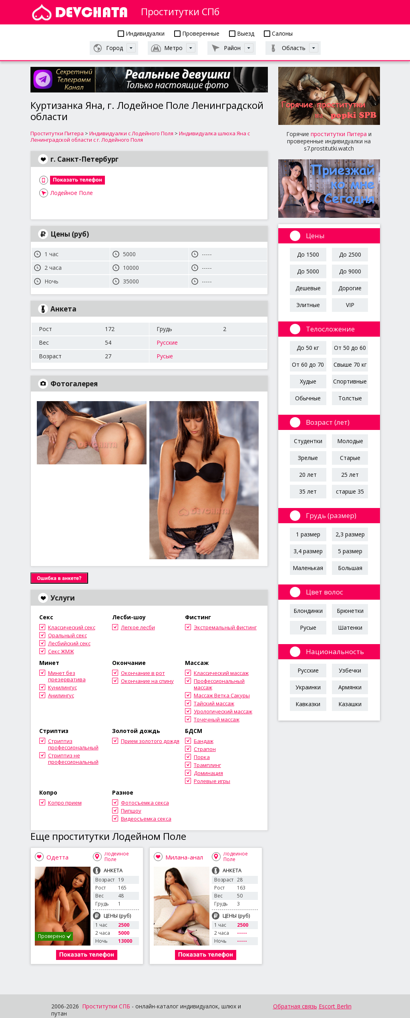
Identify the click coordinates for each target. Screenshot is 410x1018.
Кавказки (307, 704)
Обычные (308, 398)
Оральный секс (67, 635)
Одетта (57, 857)
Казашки (350, 704)
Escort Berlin (335, 1006)
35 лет (308, 491)
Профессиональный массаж (219, 684)
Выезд (241, 33)
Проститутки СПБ (106, 1006)
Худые (308, 381)
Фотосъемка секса (145, 802)
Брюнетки (350, 610)
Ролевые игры (212, 781)
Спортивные (350, 381)
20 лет (308, 474)
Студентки (308, 441)
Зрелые (308, 458)
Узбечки (350, 670)
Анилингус (61, 695)
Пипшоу (131, 810)
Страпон (205, 749)
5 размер (350, 551)
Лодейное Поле (71, 193)
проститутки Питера (339, 134)
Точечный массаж (216, 719)
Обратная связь (295, 1006)
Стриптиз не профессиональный (73, 758)
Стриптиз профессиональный (73, 744)
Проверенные (196, 33)
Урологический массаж (223, 711)
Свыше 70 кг (350, 364)
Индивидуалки (141, 33)
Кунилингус (62, 687)
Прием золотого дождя (150, 741)
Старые (350, 458)
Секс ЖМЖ (61, 651)
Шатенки (350, 627)
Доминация (208, 773)
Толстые (350, 398)
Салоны (278, 33)
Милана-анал (184, 857)
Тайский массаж (214, 703)
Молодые (350, 441)
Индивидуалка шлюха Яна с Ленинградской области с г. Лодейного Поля (140, 136)
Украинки (308, 687)
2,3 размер (350, 534)
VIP (350, 305)
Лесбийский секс (69, 643)
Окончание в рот (143, 673)
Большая (350, 568)
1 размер (308, 534)
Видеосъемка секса (146, 818)
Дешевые (308, 288)
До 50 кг (308, 347)
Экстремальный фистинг (225, 627)
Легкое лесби (138, 627)
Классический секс (71, 627)
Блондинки (308, 610)
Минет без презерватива (67, 676)
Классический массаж (221, 673)
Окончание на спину (147, 681)
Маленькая (308, 568)
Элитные (308, 305)
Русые (165, 356)
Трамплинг (207, 765)
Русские (167, 342)
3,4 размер (308, 551)
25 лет (350, 474)
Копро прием (65, 802)
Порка (202, 757)
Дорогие (350, 288)
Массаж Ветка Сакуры (222, 695)
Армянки (350, 687)
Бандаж (203, 741)
